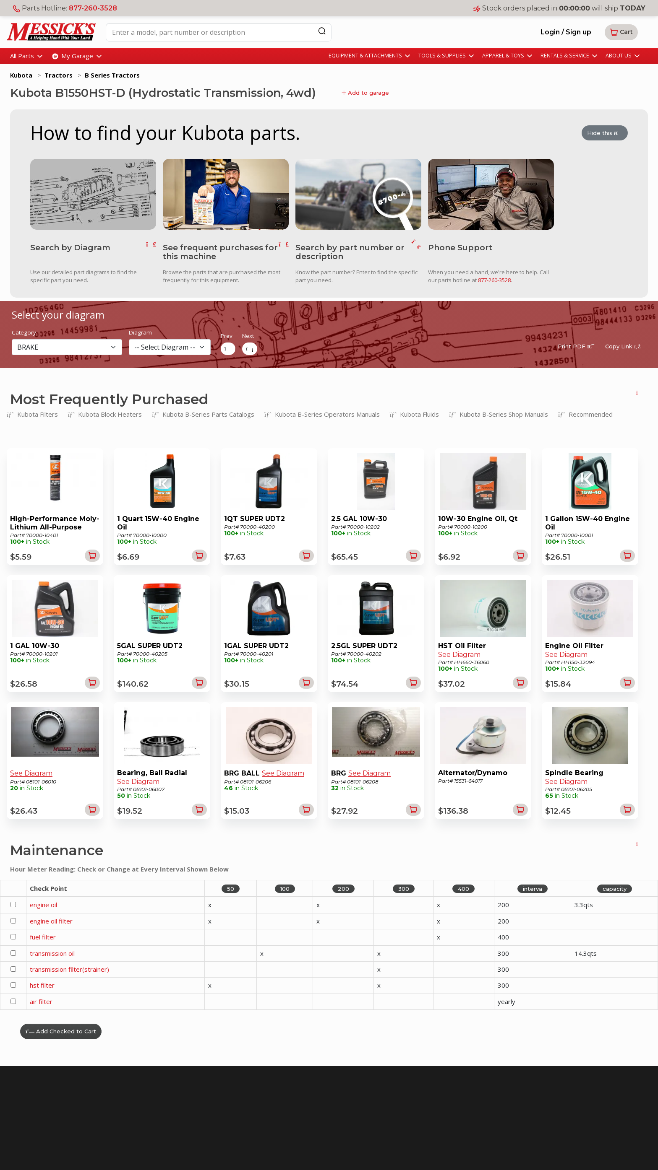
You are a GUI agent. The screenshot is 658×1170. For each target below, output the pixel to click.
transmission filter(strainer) (69, 968)
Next (248, 335)
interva (532, 888)
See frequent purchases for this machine (220, 251)
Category (24, 332)
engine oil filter (51, 920)
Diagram (140, 332)
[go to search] (416, 251)
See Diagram (459, 654)
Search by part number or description (350, 251)
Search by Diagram (70, 247)
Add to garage (365, 92)
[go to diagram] (93, 193)
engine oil (43, 904)
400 (463, 888)
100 (285, 888)
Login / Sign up (565, 32)
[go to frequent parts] (284, 251)
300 (403, 888)
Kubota (21, 75)
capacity (615, 888)
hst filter (42, 985)
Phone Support (460, 247)
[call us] (491, 193)
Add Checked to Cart (61, 1030)
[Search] (322, 31)
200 (343, 888)
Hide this (604, 133)
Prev (226, 335)
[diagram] (170, 346)
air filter (41, 1000)
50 (230, 888)
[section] (67, 346)
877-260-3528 (93, 8)
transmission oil (52, 952)
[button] (621, 32)
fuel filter (43, 936)
